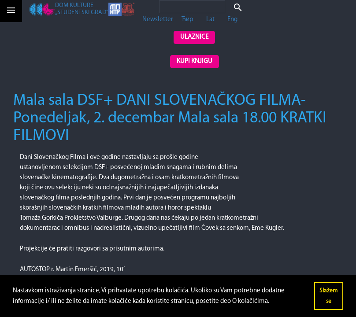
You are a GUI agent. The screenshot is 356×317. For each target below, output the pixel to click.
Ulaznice (194, 37)
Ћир (187, 19)
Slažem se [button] (328, 296)
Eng (232, 19)
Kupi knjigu (194, 61)
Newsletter (157, 19)
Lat (210, 19)
